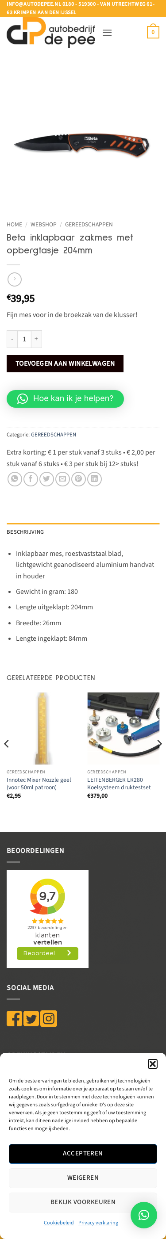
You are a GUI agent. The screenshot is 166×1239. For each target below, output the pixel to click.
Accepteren (83, 1153)
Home (14, 224)
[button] (152, 1063)
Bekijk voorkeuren (83, 1202)
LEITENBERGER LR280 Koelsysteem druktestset (119, 784)
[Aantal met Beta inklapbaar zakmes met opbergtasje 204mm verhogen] (36, 339)
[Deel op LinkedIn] (94, 479)
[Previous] (7, 761)
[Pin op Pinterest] (78, 479)
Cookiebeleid (59, 1223)
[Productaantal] (24, 339)
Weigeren (83, 1177)
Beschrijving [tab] (25, 532)
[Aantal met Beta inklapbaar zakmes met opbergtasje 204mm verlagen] (12, 339)
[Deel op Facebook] (30, 479)
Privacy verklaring (98, 1223)
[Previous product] (14, 279)
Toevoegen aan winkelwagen (65, 363)
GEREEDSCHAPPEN (89, 224)
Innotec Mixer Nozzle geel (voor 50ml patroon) (39, 784)
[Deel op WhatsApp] (15, 479)
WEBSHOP (44, 224)
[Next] (159, 761)
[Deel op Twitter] (46, 479)
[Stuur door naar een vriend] (62, 479)
